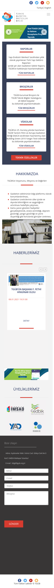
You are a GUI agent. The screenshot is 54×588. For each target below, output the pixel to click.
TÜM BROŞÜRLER (26, 108)
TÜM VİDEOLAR (26, 145)
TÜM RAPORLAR (26, 73)
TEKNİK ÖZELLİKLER (26, 157)
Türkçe (40, 7)
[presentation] (26, 512)
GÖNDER (14, 523)
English (47, 7)
